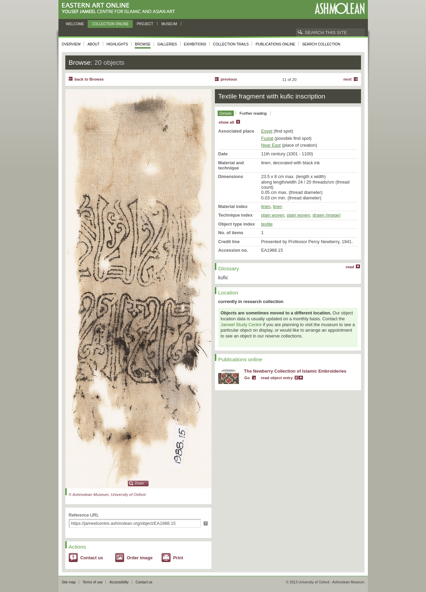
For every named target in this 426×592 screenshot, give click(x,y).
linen (266, 206)
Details (226, 113)
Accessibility (119, 582)
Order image (140, 557)
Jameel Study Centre (241, 324)
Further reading (253, 113)
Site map (69, 582)
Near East (271, 145)
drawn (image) (327, 215)
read (350, 267)
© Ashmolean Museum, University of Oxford (107, 494)
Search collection (321, 44)
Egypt (267, 131)
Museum (169, 24)
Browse (143, 44)
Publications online (275, 44)
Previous (229, 79)
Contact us (91, 557)
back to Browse (89, 79)
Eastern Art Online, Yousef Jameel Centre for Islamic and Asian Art (120, 8)
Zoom (139, 483)
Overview (71, 44)
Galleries (167, 44)
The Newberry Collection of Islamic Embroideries (295, 371)
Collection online (110, 24)
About (93, 44)
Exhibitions (195, 44)
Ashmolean (339, 8)
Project (145, 24)
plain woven (273, 215)
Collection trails (231, 44)
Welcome (75, 24)
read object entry (277, 378)
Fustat (267, 138)
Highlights (117, 44)
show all (226, 122)
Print (178, 557)
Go (247, 378)
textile (267, 224)
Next (347, 79)
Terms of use (93, 582)
